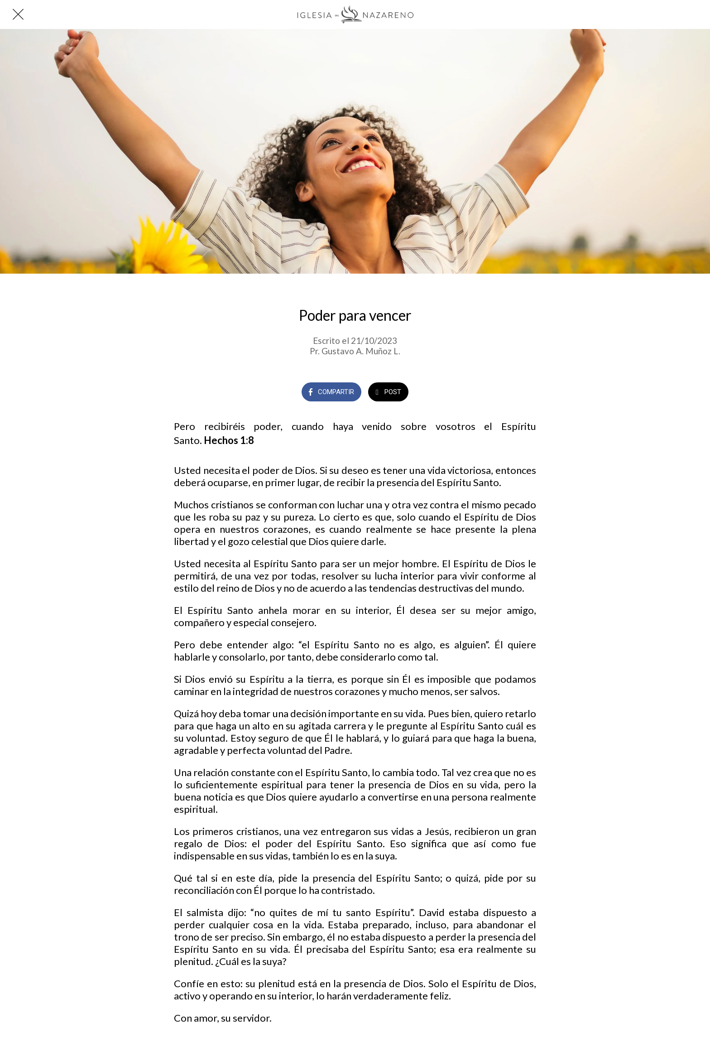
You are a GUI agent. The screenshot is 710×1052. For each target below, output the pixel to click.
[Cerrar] (18, 14)
